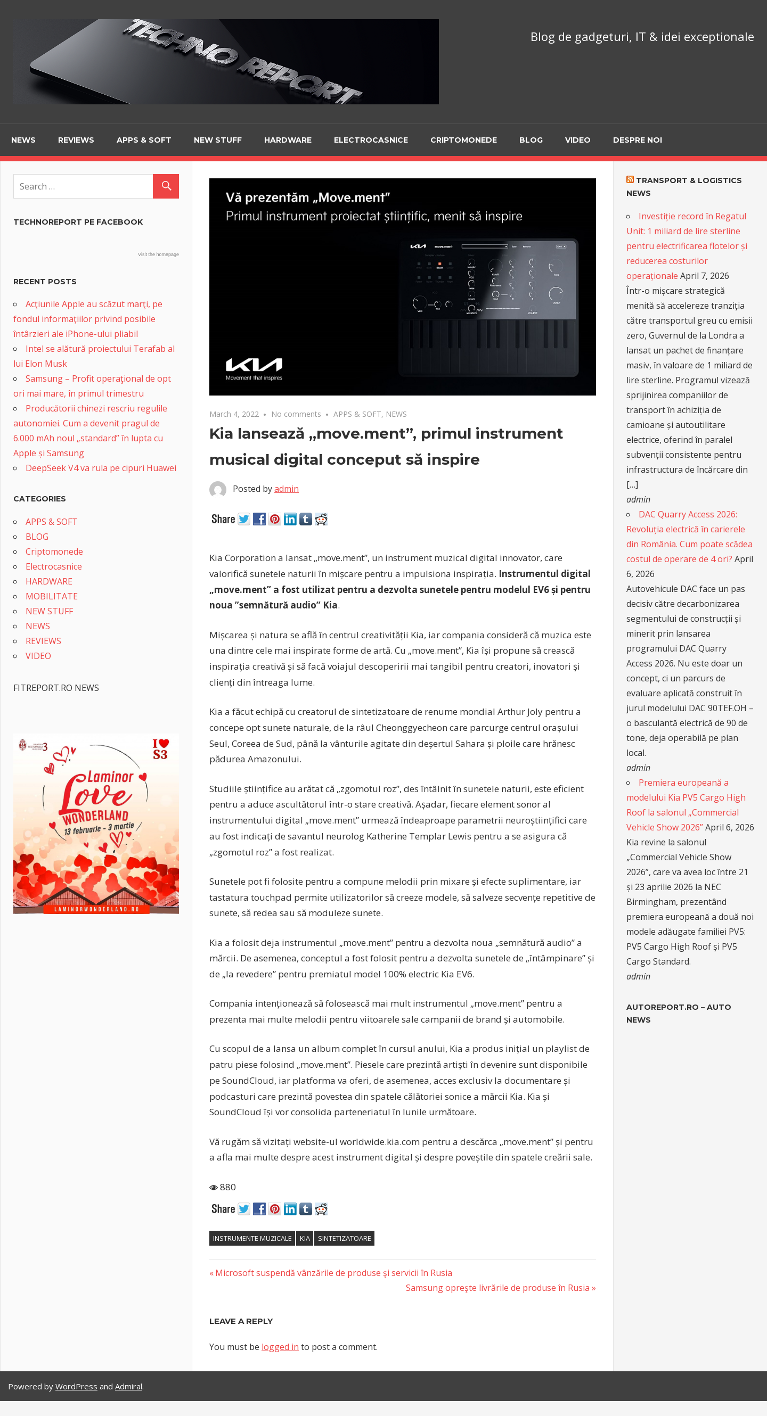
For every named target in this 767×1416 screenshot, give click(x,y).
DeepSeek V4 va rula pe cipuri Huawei (101, 468)
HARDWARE (288, 140)
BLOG (531, 140)
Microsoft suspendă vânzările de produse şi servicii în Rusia (333, 1273)
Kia (305, 1238)
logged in (280, 1347)
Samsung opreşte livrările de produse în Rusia (498, 1288)
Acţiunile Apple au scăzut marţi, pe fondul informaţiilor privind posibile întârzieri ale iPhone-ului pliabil (87, 319)
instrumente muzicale (252, 1238)
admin (286, 489)
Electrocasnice (371, 140)
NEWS (23, 140)
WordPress (76, 1386)
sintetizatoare (344, 1238)
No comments (296, 414)
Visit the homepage (158, 254)
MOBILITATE (52, 596)
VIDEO (578, 140)
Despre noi (637, 140)
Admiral (128, 1386)
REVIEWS (76, 140)
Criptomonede (463, 140)
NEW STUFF (218, 140)
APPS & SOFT (144, 140)
